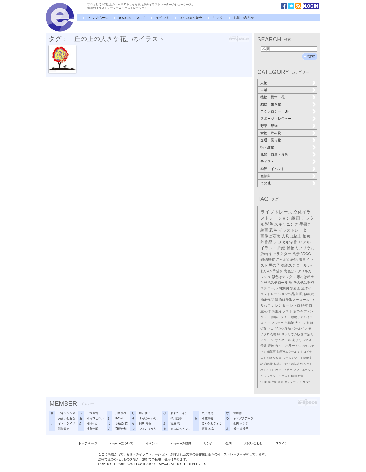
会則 (228, 443)
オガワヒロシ (95, 418)
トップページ (98, 18)
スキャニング (286, 224)
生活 (263, 90)
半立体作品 (283, 328)
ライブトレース (276, 211)
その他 (265, 183)
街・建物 (267, 147)
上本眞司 (92, 413)
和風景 (268, 363)
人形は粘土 (291, 236)
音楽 (263, 345)
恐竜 (300, 375)
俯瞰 (271, 345)
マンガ (301, 381)
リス (302, 322)
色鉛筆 (289, 322)
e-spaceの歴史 (191, 18)
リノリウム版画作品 (295, 334)
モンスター (275, 322)
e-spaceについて (132, 18)
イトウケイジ (66, 423)
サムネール (283, 340)
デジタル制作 (285, 242)
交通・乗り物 (270, 140)
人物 (263, 83)
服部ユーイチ (179, 413)
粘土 (289, 369)
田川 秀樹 (145, 423)
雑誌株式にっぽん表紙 (279, 259)
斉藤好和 (121, 428)
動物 (291, 248)
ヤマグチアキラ (243, 418)
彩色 (273, 230)
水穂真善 (207, 418)
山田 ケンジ (240, 423)
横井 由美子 (240, 428)
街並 (263, 328)
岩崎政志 (63, 428)
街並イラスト (282, 311)
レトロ (295, 305)
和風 (299, 294)
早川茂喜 (176, 418)
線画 (295, 218)
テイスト (267, 162)
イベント (162, 18)
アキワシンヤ (66, 413)
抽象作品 (267, 300)
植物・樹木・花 (272, 97)
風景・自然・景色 (274, 154)
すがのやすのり (149, 418)
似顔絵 (309, 294)
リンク (218, 18)
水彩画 (295, 288)
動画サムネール (287, 351)
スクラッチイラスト (277, 375)
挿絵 (281, 248)
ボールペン (299, 328)
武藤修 (237, 413)
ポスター (290, 381)
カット (280, 345)
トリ (271, 340)
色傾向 (265, 176)
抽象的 (284, 288)
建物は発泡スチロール (292, 299)
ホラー (290, 345)
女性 (309, 381)
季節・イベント (272, 169)
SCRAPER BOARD (273, 369)
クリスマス (303, 340)
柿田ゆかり (94, 423)
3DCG (306, 254)
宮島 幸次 (208, 428)
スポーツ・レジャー (275, 119)
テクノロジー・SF (274, 111)
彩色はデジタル (284, 277)
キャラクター (280, 254)
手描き (277, 271)
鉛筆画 (271, 351)
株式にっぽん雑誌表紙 (288, 363)
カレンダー (280, 305)
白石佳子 (144, 413)
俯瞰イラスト (280, 317)
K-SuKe (120, 418)
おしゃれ (301, 345)
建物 (294, 375)
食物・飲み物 (270, 133)
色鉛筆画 (277, 381)
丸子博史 (207, 413)
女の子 (298, 311)
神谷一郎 (92, 428)
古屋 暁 (175, 423)
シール (287, 357)
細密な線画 (274, 357)
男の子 (274, 265)
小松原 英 (121, 423)
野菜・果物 (269, 126)
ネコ (271, 328)
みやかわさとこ (212, 423)
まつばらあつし (180, 428)
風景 (296, 254)
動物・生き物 (270, 104)
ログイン (281, 443)
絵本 (304, 305)
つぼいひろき (147, 428)
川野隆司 (121, 413)
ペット (307, 363)
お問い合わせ (244, 18)
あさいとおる (66, 418)
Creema (265, 381)
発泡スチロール (294, 265)
